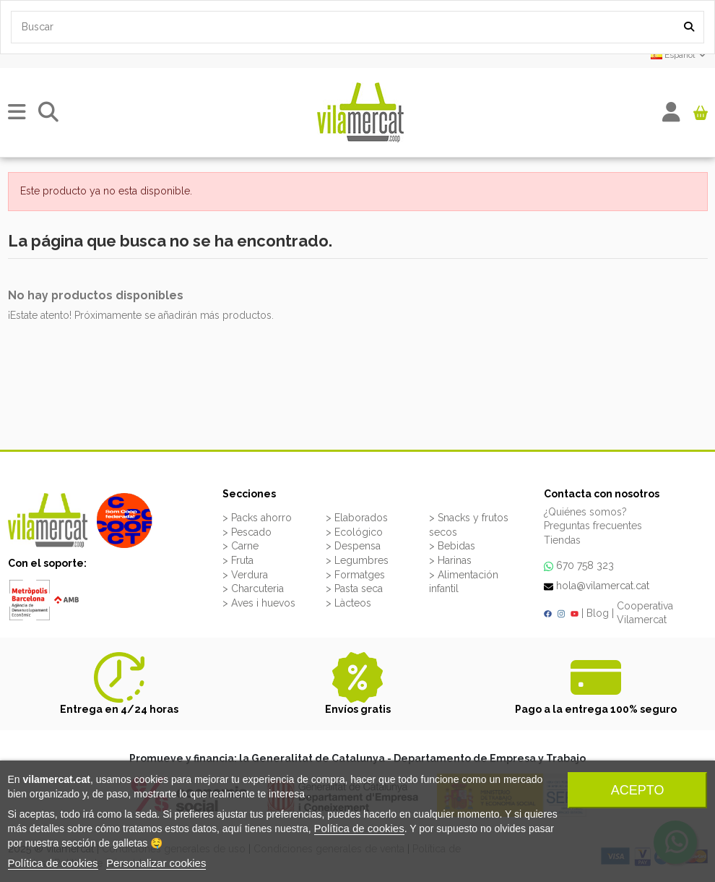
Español (679, 55)
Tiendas (562, 540)
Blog (597, 613)
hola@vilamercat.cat (602, 585)
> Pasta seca (354, 588)
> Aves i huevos (258, 603)
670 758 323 (585, 565)
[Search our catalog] (689, 27)
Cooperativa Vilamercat (645, 613)
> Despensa (353, 546)
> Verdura (245, 575)
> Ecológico (354, 532)
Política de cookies (359, 828)
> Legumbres (357, 560)
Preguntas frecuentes (593, 525)
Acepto (637, 790)
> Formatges (355, 575)
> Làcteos (348, 603)
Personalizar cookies (156, 863)
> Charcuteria (253, 588)
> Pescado (247, 532)
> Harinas (450, 560)
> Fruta (238, 560)
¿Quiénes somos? (585, 512)
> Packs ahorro (257, 517)
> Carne (240, 546)
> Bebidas (452, 546)
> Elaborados (357, 517)
